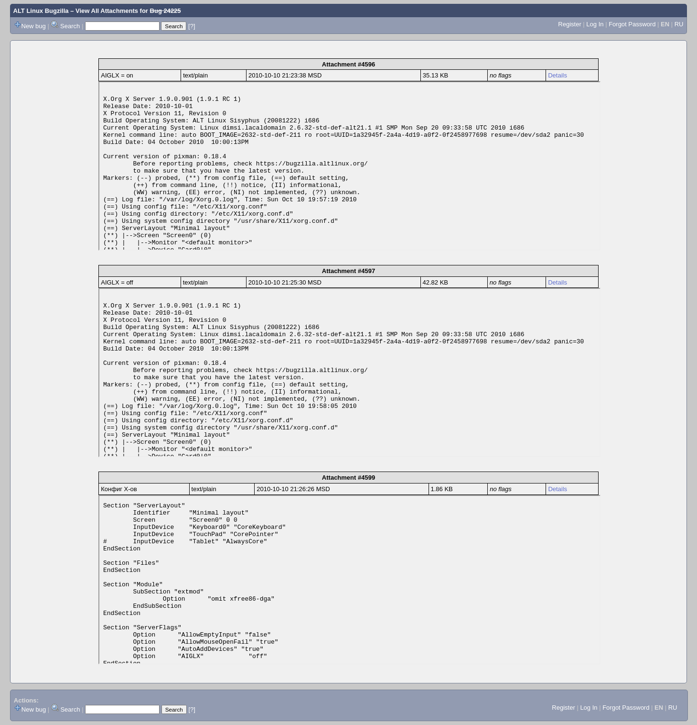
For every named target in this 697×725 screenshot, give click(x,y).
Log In (594, 24)
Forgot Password (632, 24)
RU (679, 24)
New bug (33, 26)
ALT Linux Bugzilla (41, 10)
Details (557, 75)
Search (70, 26)
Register (569, 24)
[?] (191, 26)
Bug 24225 (165, 10)
